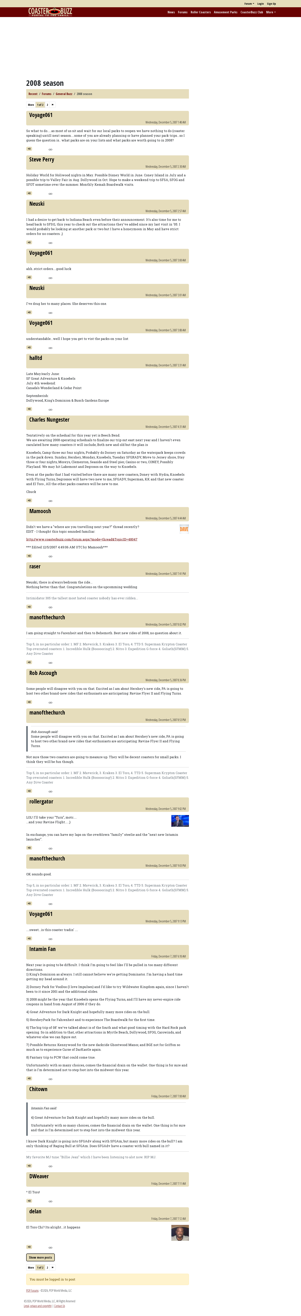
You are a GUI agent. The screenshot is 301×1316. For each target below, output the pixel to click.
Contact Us (59, 1306)
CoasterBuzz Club (252, 12)
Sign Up (271, 3)
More (269, 12)
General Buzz (64, 94)
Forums (183, 12)
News (171, 12)
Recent (33, 94)
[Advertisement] (150, 47)
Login (260, 3)
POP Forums (32, 1290)
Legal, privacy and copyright (38, 1306)
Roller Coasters (201, 12)
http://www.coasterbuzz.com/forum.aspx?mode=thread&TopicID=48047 (81, 539)
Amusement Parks (225, 12)
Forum (248, 3)
